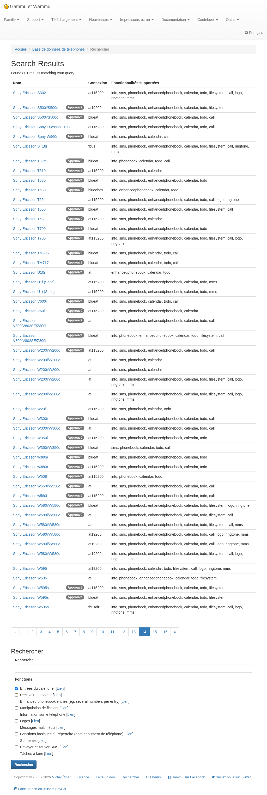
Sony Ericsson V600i (30, 301)
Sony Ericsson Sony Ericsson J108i (41, 127)
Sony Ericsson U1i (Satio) (34, 282)
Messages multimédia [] (40, 727)
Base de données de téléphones (58, 49)
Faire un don (105, 777)
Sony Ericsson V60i (29, 311)
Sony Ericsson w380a (30, 457)
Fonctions (23, 679)
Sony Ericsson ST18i (30, 146)
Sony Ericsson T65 (28, 200)
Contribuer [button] (207, 19)
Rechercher (130, 777)
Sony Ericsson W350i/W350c (36, 447)
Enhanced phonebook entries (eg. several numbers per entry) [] (72, 701)
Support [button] (35, 19)
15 (155, 632)
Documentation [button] (175, 19)
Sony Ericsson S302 (29, 93)
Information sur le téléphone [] (45, 714)
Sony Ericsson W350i (30, 438)
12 (123, 632)
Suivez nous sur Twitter (231, 777)
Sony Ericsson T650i (29, 209)
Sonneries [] (30, 740)
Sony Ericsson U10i (29, 272)
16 (165, 632)
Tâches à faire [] (34, 753)
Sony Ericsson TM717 (31, 263)
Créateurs (153, 777)
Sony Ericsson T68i (28, 219)
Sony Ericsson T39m (30, 161)
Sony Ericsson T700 (29, 229)
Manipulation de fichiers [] (41, 708)
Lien (60, 688)
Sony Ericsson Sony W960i (35, 136)
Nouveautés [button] (100, 19)
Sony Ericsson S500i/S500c (35, 108)
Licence (83, 777)
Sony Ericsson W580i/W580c (36, 505)
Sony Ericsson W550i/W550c (36, 486)
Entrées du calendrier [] (40, 688)
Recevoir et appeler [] (38, 695)
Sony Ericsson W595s (31, 588)
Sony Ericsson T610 (29, 171)
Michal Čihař (61, 777)
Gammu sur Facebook (186, 777)
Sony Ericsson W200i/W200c (36, 350)
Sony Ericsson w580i (30, 496)
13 (134, 632)
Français (254, 32)
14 (144, 632)
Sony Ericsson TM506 (31, 253)
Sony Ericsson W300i (30, 419)
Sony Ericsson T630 (29, 180)
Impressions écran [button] (137, 19)
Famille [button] (11, 19)
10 (102, 632)
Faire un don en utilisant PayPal (40, 789)
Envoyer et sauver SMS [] (41, 747)
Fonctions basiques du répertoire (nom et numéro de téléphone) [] (74, 734)
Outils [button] (232, 19)
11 (113, 632)
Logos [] (27, 721)
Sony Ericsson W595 (30, 568)
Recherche (24, 660)
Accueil (21, 49)
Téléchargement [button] (66, 19)
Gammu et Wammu (27, 6)
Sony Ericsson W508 (30, 476)
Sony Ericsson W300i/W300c (36, 428)
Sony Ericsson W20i (29, 409)
